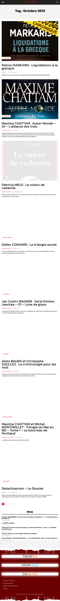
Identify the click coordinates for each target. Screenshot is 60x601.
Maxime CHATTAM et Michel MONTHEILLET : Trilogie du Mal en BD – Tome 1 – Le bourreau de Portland (28, 428)
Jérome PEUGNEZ (6, 192)
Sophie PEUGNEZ (6, 130)
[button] (3, 2)
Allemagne (6, 294)
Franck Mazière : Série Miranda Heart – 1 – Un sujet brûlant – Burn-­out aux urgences (29, 538)
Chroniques (6, 58)
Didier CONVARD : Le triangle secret (29, 244)
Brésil (5, 177)
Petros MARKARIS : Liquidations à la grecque (30, 66)
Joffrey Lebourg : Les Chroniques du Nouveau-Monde (19, 533)
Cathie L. (4, 72)
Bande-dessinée (7, 237)
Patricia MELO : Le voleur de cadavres (23, 186)
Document (6, 354)
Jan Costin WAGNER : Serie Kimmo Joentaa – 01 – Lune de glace (28, 303)
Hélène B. (4, 492)
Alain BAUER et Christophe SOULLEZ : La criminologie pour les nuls (29, 364)
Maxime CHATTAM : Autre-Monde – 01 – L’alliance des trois (29, 125)
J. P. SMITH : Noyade (8, 523)
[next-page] (13, 504)
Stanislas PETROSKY (7, 437)
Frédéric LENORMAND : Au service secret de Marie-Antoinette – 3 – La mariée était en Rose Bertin (30, 518)
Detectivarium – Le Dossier (23, 488)
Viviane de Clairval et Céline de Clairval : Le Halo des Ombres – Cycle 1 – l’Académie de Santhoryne (29, 528)
